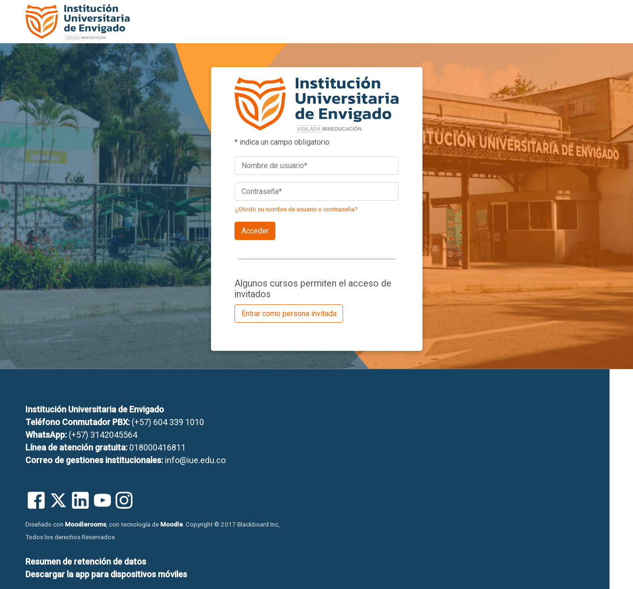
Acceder (255, 230)
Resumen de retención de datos (85, 561)
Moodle (171, 524)
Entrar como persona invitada (289, 313)
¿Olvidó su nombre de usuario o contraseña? (296, 209)
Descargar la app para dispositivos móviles (106, 574)
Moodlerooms (85, 524)
